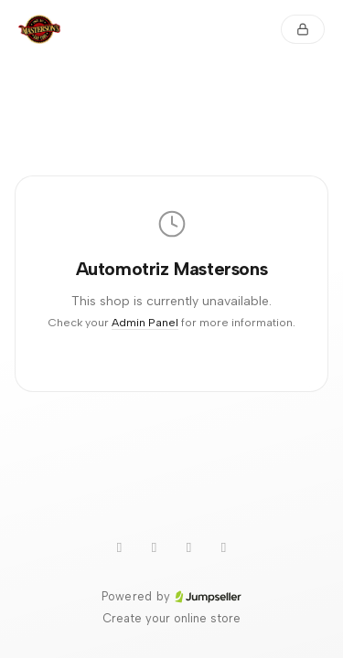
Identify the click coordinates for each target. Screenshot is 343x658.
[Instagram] (189, 547)
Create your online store (171, 618)
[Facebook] (224, 547)
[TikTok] (154, 547)
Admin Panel (145, 322)
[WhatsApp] (119, 547)
